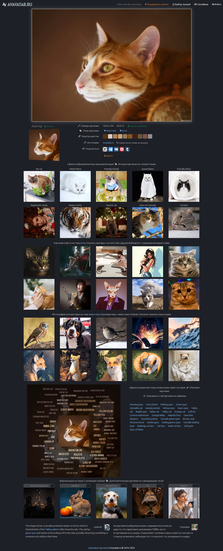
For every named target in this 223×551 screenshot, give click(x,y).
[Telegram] (110, 149)
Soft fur (192, 411)
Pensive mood (137, 422)
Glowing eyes (136, 404)
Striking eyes (166, 404)
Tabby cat (166, 411)
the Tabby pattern (50, 529)
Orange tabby (158, 415)
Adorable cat (136, 408)
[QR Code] (105, 149)
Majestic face (174, 415)
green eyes (30, 533)
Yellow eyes (168, 408)
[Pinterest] (122, 149)
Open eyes (182, 408)
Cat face (161, 426)
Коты (123, 131)
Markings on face (145, 426)
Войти (216, 4)
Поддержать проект (157, 4)
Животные (110, 131)
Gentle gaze (152, 422)
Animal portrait (152, 408)
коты (83, 243)
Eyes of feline (136, 429)
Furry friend (151, 404)
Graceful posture (149, 419)
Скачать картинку (137, 126)
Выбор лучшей (181, 4)
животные (94, 314)
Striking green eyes (171, 422)
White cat (154, 411)
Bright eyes (141, 411)
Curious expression (139, 415)
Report (108, 156)
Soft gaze (188, 426)
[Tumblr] (127, 149)
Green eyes (181, 404)
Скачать (49, 126)
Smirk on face (174, 426)
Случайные (201, 4)
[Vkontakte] (116, 149)
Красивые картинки (98, 548)
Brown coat (188, 419)
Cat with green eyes (170, 419)
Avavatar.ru (108, 142)
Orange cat (179, 411)
